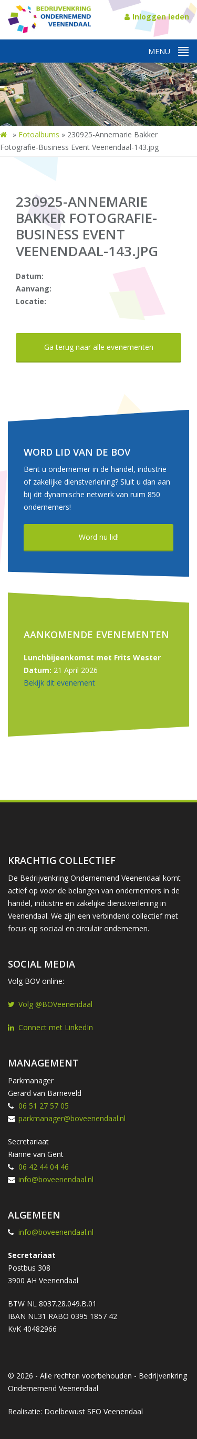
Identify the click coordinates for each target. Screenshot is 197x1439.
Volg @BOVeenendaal (50, 1004)
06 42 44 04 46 (43, 1167)
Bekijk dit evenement (59, 683)
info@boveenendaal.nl (56, 1179)
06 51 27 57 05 (43, 1106)
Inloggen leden (157, 17)
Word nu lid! (99, 537)
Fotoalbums (38, 134)
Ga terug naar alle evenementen (98, 347)
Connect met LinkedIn (50, 1027)
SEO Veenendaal (115, 1411)
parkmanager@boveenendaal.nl (72, 1118)
